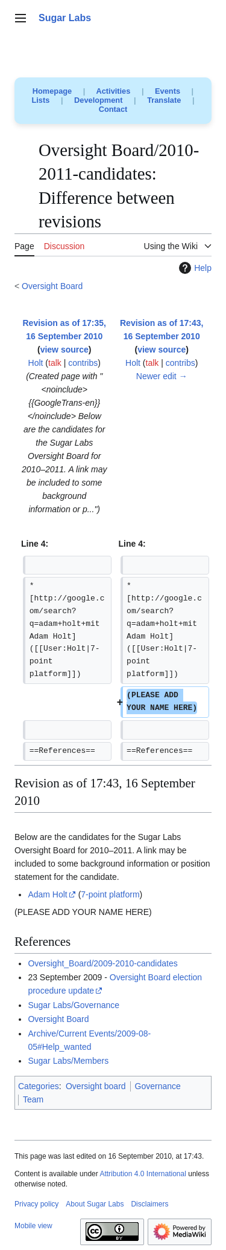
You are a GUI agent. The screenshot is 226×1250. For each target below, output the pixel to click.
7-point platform (110, 894)
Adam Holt (47, 894)
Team (33, 1099)
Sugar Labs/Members (68, 1061)
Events (167, 91)
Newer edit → (161, 376)
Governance (158, 1086)
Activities (113, 91)
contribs (83, 363)
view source (64, 349)
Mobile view (33, 1226)
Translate (164, 100)
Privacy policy (36, 1204)
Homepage (52, 91)
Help (194, 268)
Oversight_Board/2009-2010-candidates (102, 963)
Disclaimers (149, 1204)
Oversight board (96, 1086)
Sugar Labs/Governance (73, 1005)
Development (98, 100)
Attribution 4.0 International (142, 1174)
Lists (41, 100)
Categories (38, 1086)
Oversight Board (52, 286)
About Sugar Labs (95, 1204)
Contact (113, 109)
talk (54, 363)
